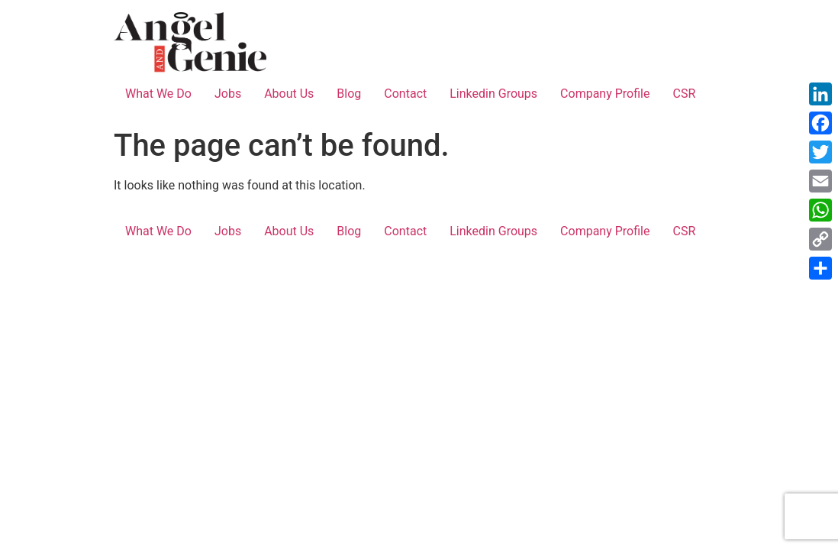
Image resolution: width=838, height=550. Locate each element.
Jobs (227, 93)
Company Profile (604, 93)
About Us (289, 93)
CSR (683, 93)
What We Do (158, 93)
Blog (349, 93)
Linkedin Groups (493, 93)
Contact (405, 93)
